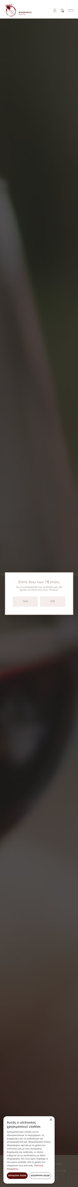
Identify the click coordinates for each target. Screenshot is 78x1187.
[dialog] (29, 1150)
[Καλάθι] (62, 10)
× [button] (50, 1120)
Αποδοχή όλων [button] (17, 1175)
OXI (52, 601)
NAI (25, 601)
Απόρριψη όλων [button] (40, 1175)
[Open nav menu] (71, 10)
